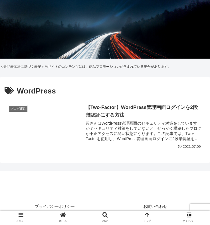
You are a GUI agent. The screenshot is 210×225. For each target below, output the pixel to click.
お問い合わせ (155, 206)
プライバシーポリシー (55, 206)
